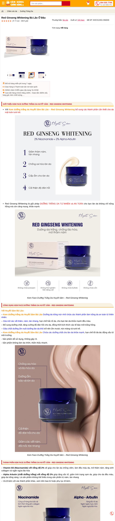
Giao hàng (9, 81)
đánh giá (75, 22)
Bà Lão (65, 26)
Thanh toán (19, 81)
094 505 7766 (106, 4)
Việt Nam (81, 26)
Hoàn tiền (35, 87)
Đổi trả (7, 78)
